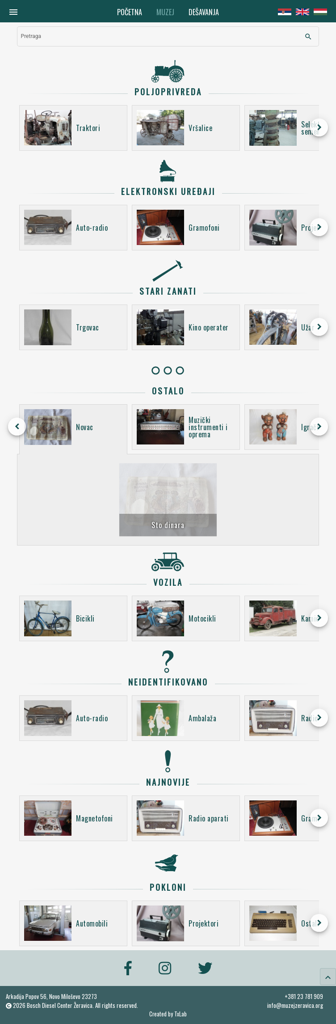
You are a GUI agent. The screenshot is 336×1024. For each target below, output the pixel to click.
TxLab (180, 1014)
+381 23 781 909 (304, 996)
